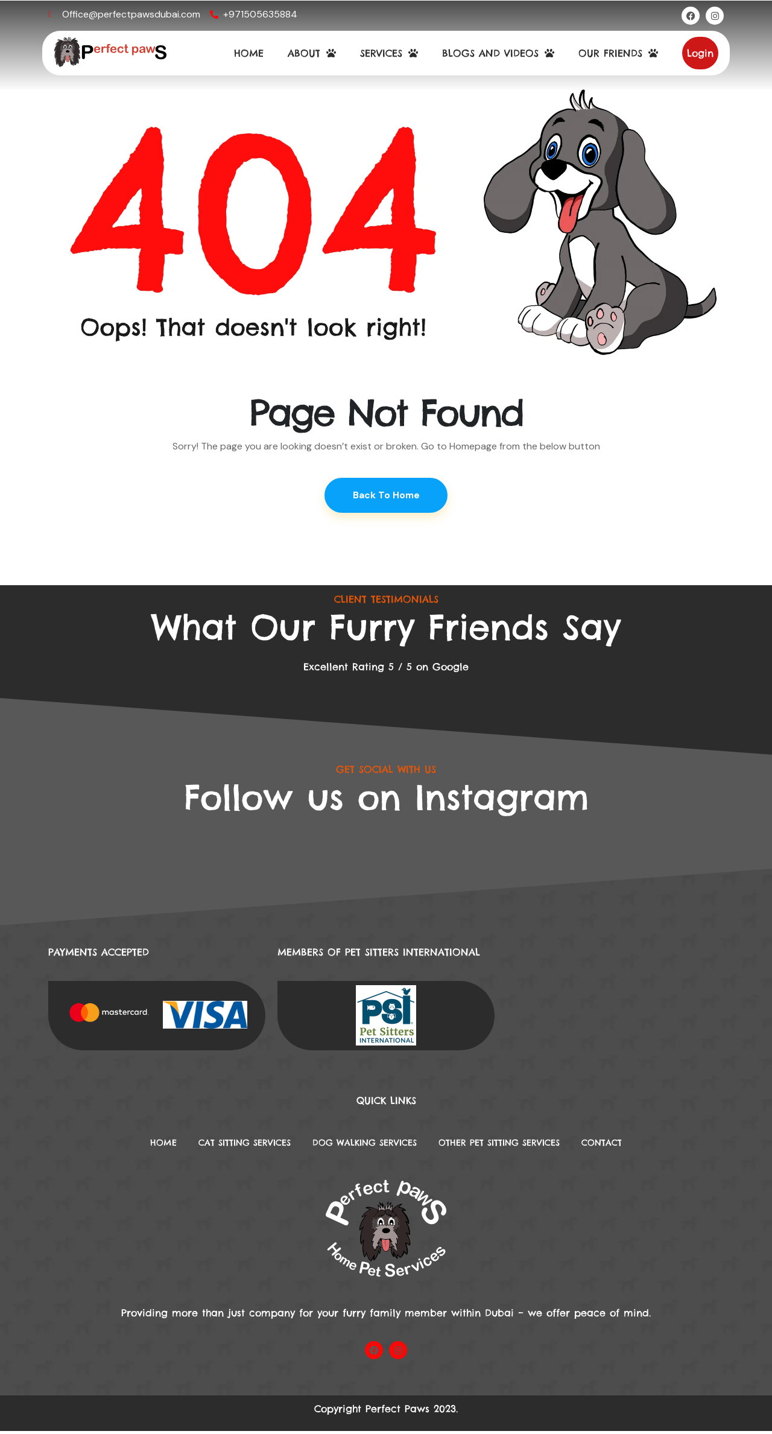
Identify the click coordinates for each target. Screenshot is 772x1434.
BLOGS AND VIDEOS (498, 53)
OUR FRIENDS (618, 53)
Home (133, 1145)
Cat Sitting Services (225, 1145)
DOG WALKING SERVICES (361, 1145)
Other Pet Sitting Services (514, 1145)
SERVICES (389, 53)
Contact (631, 1145)
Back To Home (386, 495)
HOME (249, 53)
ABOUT (312, 53)
